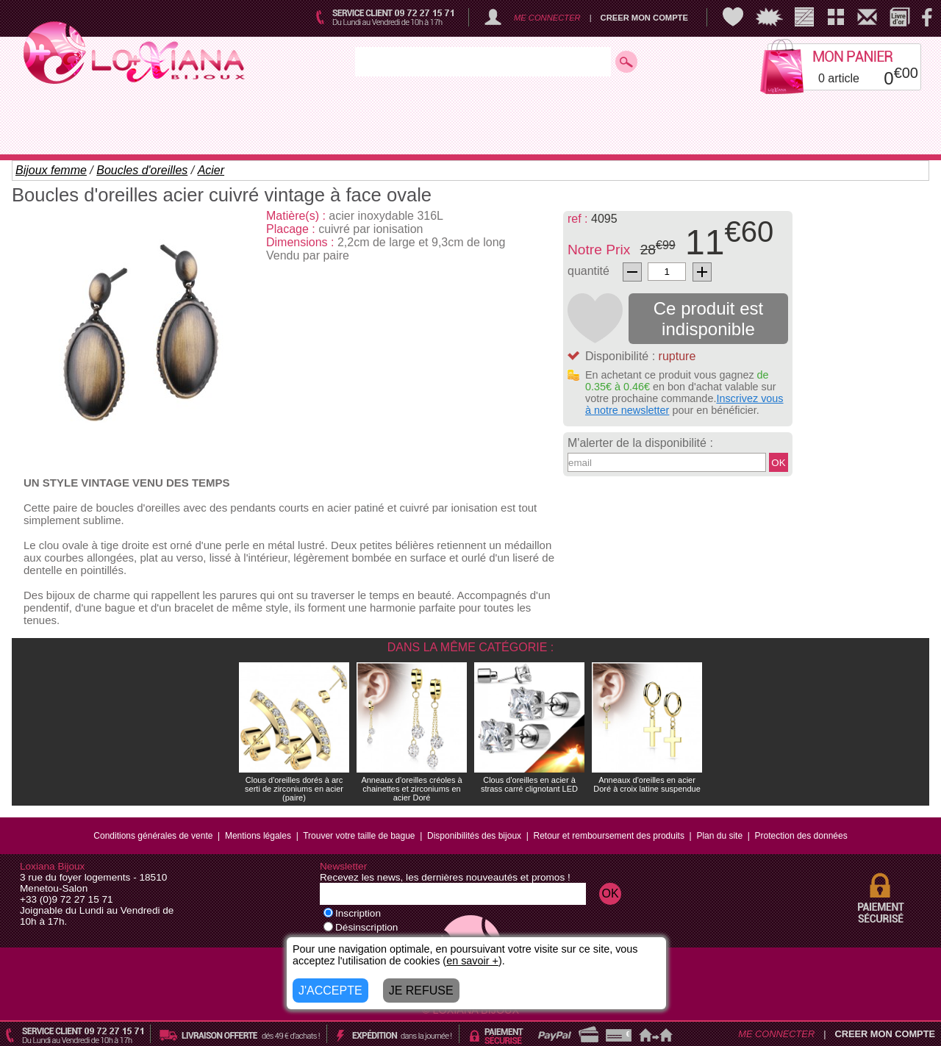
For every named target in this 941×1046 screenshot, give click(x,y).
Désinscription (360, 927)
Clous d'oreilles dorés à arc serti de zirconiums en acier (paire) (294, 788)
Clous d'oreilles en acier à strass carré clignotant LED (529, 784)
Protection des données (801, 836)
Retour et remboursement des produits (609, 836)
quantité (588, 271)
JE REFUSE (421, 990)
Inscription (352, 913)
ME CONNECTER (547, 17)
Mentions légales (258, 836)
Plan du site (719, 836)
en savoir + (472, 961)
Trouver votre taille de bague (359, 836)
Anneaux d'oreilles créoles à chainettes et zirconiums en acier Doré (411, 788)
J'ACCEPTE (330, 990)
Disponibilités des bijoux (474, 836)
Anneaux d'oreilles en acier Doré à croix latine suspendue (647, 784)
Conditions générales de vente (152, 836)
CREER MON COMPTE (644, 17)
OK (778, 462)
